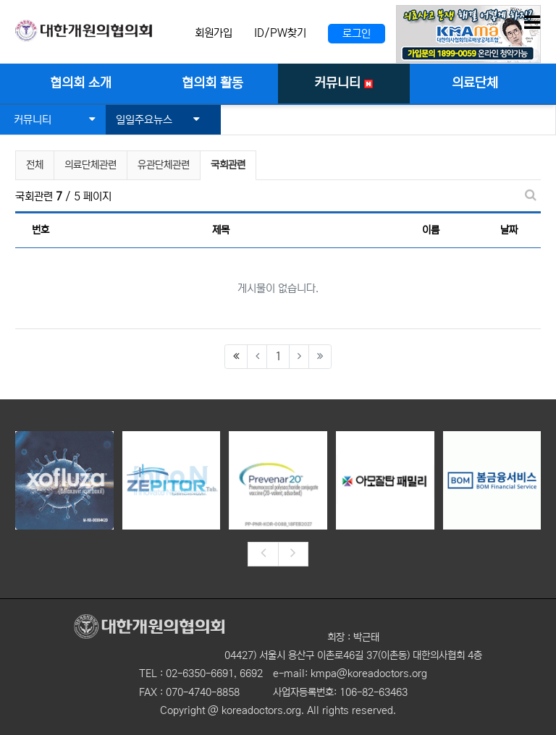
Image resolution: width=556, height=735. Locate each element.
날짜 (509, 230)
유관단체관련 (164, 165)
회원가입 (213, 33)
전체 (34, 165)
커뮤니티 (55, 119)
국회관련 (229, 163)
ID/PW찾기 (280, 33)
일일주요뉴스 (158, 119)
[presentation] (263, 554)
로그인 (356, 33)
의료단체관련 (90, 165)
